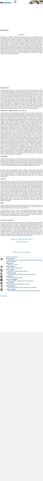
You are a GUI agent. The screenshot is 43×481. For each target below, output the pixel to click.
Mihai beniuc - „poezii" (13, 264)
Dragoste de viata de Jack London (15, 277)
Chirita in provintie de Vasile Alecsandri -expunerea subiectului (21, 274)
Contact (20, 252)
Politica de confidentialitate (22, 241)
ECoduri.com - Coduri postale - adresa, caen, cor (21, 239)
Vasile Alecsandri (11, 273)
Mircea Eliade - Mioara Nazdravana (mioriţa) (17, 271)
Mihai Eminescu (10, 258)
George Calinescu (11, 289)
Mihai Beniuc (10, 263)
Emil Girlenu (10, 276)
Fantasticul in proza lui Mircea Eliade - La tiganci (18, 284)
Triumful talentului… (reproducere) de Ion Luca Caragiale (20, 280)
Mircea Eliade (10, 269)
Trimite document (26, 252)
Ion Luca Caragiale (11, 279)
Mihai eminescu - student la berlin (15, 267)
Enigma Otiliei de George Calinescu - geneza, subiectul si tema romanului (24, 290)
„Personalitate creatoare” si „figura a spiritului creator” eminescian (22, 287)
